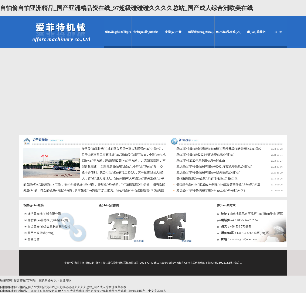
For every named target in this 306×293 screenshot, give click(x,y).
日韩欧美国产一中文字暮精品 (146, 291)
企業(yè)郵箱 (71, 262)
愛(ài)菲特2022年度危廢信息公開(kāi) (229, 161)
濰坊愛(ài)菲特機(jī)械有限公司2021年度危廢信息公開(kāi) (229, 167)
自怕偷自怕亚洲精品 (13, 291)
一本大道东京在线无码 (42, 291)
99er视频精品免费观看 (112, 291)
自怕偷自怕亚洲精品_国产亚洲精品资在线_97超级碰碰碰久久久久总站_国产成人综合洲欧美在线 (126, 8)
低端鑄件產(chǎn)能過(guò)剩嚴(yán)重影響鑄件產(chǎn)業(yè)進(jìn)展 (226, 185)
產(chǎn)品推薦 (109, 205)
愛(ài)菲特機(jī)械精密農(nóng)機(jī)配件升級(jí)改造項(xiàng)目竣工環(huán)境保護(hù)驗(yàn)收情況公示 (226, 149)
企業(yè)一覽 (173, 32)
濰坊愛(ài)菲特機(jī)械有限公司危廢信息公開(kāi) (229, 173)
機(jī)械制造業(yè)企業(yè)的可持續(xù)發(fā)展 (229, 179)
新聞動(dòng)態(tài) (201, 32)
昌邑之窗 (34, 239)
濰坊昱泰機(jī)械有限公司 (44, 213)
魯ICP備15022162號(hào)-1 (225, 262)
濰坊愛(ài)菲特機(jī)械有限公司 (48, 220)
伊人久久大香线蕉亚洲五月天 (77, 291)
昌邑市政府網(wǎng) (41, 233)
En (275, 32)
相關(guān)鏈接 (33, 205)
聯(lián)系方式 (226, 205)
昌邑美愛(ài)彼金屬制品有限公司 (49, 226)
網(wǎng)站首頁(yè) (118, 32)
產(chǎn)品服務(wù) (228, 32)
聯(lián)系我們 (256, 32)
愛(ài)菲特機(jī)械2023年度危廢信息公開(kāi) (229, 155)
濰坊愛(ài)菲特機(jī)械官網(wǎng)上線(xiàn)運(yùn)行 (229, 190)
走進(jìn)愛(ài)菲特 (145, 32)
